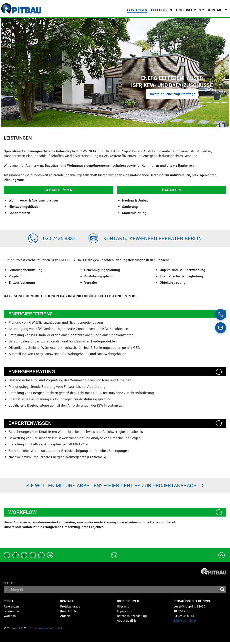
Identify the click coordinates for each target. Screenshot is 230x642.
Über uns (123, 606)
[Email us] (220, 327)
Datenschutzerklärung (132, 616)
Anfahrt (65, 616)
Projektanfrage (70, 606)
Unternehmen (128, 601)
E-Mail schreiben (185, 620)
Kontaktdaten (69, 611)
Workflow (10, 616)
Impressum (124, 611)
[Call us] (220, 314)
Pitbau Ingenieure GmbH (45, 628)
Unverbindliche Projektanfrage (172, 94)
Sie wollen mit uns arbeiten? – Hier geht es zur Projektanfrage (111, 485)
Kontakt (67, 601)
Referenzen (161, 10)
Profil (9, 601)
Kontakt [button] (216, 10)
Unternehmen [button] (189, 10)
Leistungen (137, 10)
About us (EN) (126, 620)
